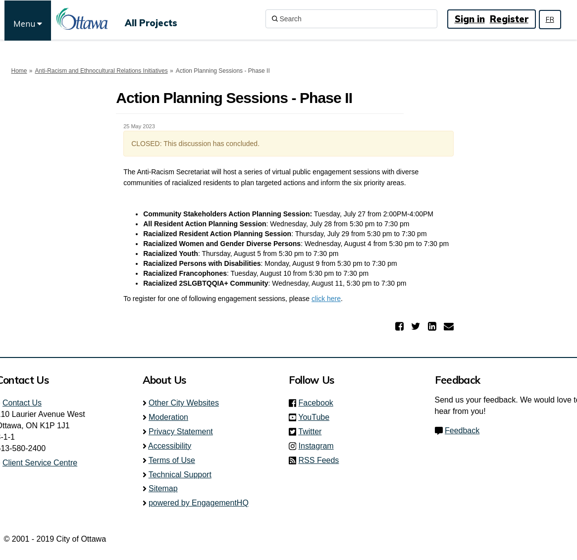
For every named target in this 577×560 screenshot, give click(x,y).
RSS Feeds (319, 460)
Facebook (319, 403)
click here (326, 299)
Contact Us (22, 403)
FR (550, 19)
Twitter (312, 431)
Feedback (462, 430)
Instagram (319, 446)
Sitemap (163, 488)
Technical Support (180, 474)
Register (509, 19)
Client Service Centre (39, 462)
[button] (400, 326)
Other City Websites (184, 403)
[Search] (351, 18)
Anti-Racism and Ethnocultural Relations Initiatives (101, 70)
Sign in (470, 19)
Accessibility (169, 446)
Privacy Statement (181, 431)
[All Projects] (151, 19)
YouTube (316, 417)
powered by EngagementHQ (199, 503)
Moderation (168, 417)
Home (19, 70)
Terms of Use (172, 460)
